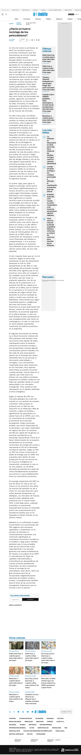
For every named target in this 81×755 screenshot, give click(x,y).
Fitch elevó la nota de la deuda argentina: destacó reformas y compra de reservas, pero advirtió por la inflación (51, 232)
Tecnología (56, 728)
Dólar (16, 19)
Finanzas (38, 19)
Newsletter (77, 18)
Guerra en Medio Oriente (55, 10)
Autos (31, 728)
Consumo (35, 10)
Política (48, 19)
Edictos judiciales (16, 734)
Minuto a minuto (47, 676)
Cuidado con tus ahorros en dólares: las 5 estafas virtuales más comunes (32, 699)
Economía (27, 19)
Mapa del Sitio (14, 731)
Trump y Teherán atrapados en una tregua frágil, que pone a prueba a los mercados (48, 83)
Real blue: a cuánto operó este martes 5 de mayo (16, 697)
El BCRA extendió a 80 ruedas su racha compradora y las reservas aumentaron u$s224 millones (52, 204)
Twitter (10, 712)
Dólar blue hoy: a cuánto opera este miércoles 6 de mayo (48, 58)
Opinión (70, 19)
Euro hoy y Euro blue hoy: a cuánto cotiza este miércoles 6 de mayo (48, 658)
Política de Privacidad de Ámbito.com (37, 731)
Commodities (55, 280)
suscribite (71, 14)
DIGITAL (18, 740)
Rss (66, 728)
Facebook (14, 712)
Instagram (18, 712)
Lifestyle (60, 721)
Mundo (22, 725)
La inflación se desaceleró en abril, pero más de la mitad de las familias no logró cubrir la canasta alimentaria (51, 150)
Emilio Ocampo (12, 40)
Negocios (59, 19)
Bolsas (50, 280)
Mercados (29, 721)
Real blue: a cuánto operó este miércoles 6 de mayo (48, 119)
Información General (17, 728)
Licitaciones (40, 734)
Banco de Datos (15, 721)
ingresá (77, 14)
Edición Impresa (46, 725)
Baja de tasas (68, 10)
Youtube (28, 711)
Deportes (32, 725)
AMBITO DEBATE (54, 740)
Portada (12, 718)
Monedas (45, 280)
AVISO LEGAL (60, 731)
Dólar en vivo (15, 10)
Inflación (43, 10)
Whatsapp (32, 712)
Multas (30, 734)
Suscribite (30, 599)
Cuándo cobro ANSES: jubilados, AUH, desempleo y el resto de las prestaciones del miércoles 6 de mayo (48, 102)
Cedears (61, 280)
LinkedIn (23, 712)
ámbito (11, 23)
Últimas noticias (25, 718)
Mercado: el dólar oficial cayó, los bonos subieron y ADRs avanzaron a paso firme (48, 683)
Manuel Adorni (26, 10)
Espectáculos (43, 728)
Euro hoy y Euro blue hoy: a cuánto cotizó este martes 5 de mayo (32, 683)
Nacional (12, 725)
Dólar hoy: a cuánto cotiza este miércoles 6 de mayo (48, 69)
